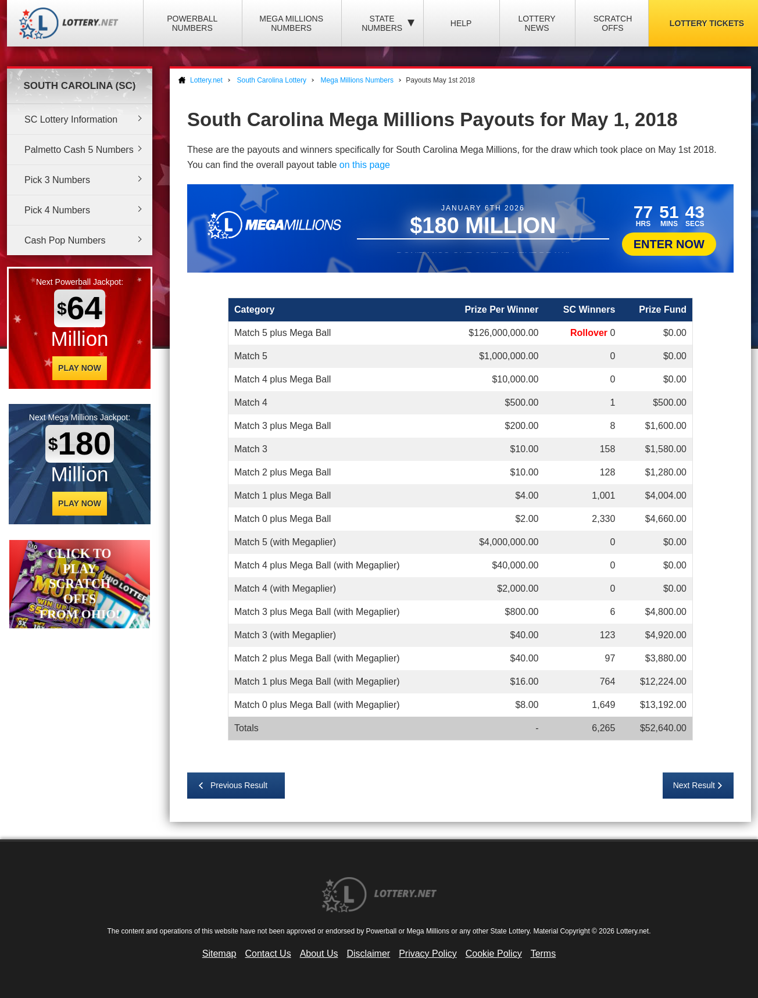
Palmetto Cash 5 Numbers (79, 150)
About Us (319, 953)
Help (461, 23)
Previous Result (238, 785)
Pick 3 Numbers (57, 180)
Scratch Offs (612, 23)
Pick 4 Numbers (57, 210)
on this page (364, 165)
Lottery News (536, 23)
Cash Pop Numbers (65, 240)
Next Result (694, 785)
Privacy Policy (428, 953)
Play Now (79, 368)
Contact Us (268, 953)
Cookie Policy (494, 953)
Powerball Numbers (192, 23)
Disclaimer (368, 953)
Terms (543, 953)
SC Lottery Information (70, 119)
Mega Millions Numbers (291, 23)
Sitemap (219, 953)
